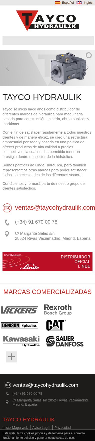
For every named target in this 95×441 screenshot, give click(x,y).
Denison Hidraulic (22, 325)
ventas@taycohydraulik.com (45, 385)
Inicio (6, 428)
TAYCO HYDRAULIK (28, 419)
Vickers (20, 310)
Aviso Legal (41, 428)
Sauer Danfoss (62, 341)
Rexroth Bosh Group (58, 310)
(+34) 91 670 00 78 (36, 222)
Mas (9, 357)
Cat (57, 325)
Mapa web (20, 428)
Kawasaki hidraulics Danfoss (20, 341)
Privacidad (62, 428)
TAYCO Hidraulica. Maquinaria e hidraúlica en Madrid (47, 20)
